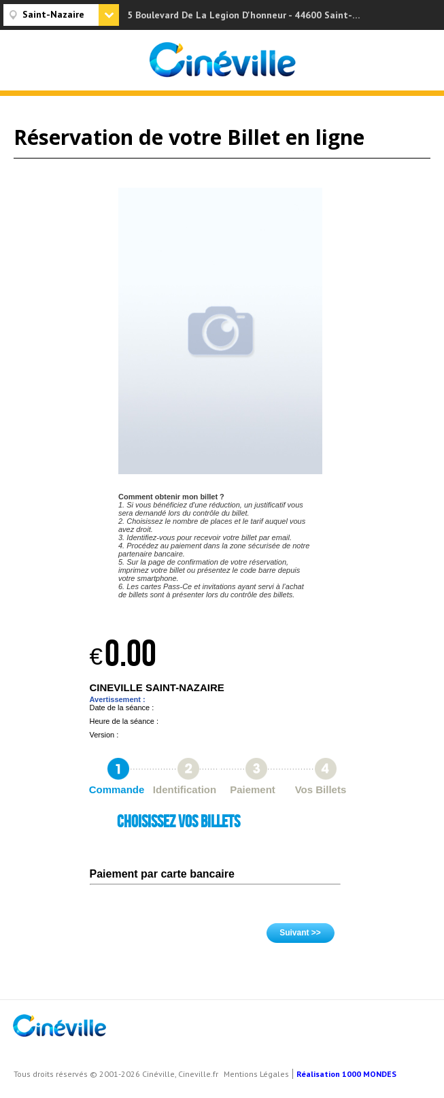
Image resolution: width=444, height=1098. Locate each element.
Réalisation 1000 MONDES (346, 1074)
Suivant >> (300, 932)
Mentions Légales (256, 1074)
